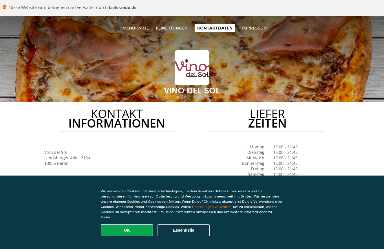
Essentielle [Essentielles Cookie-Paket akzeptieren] (183, 230)
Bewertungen (172, 28)
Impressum (255, 28)
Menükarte (135, 28)
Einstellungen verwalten (211, 206)
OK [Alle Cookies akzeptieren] (127, 230)
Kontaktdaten (215, 28)
